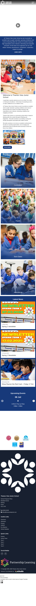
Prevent (3, 523)
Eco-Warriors (4, 527)
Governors (3, 519)
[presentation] (2, 401)
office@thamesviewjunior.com (9, 512)
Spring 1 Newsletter (9, 355)
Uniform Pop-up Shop (18, 404)
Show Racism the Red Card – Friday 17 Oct (17, 384)
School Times (4, 538)
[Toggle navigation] (33, 3)
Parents (3, 536)
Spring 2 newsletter (9, 326)
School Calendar (5, 529)
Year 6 (2, 546)
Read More (7, 147)
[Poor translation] (2, 582)
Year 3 (2, 540)
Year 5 (2, 544)
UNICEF (3, 525)
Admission (3, 521)
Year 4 (2, 542)
